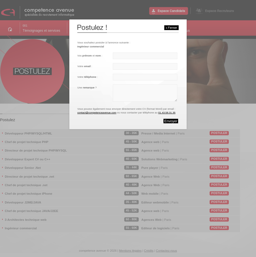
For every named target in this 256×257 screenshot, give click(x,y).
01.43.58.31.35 (166, 112)
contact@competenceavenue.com (96, 112)
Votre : (84, 66)
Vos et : (89, 55)
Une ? (87, 87)
